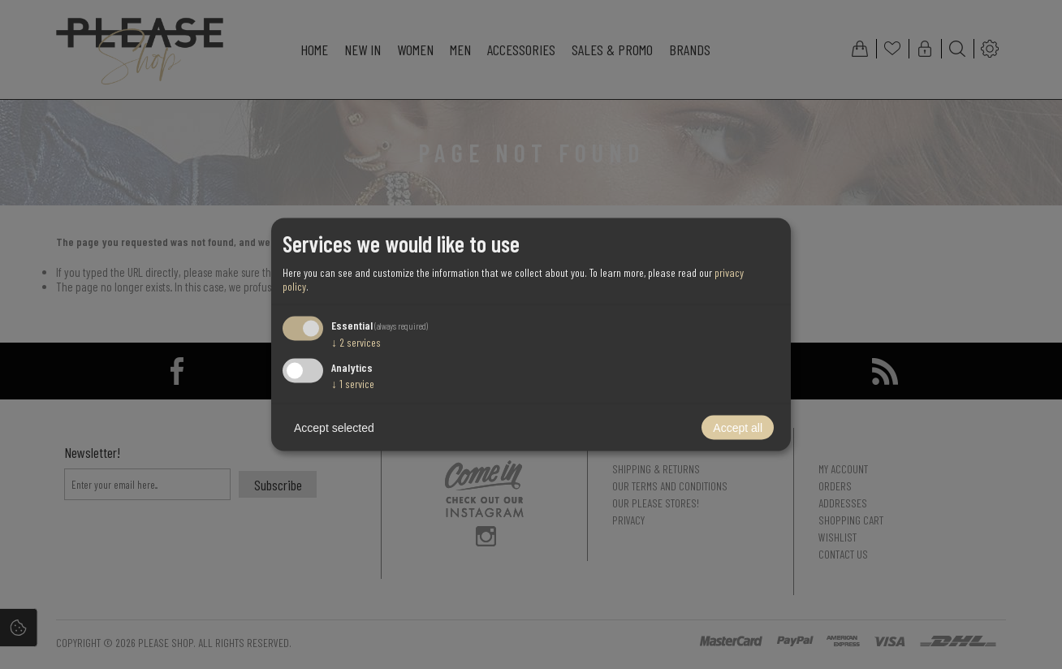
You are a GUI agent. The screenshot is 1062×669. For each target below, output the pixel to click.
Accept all (737, 427)
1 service (352, 384)
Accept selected (334, 427)
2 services (356, 341)
